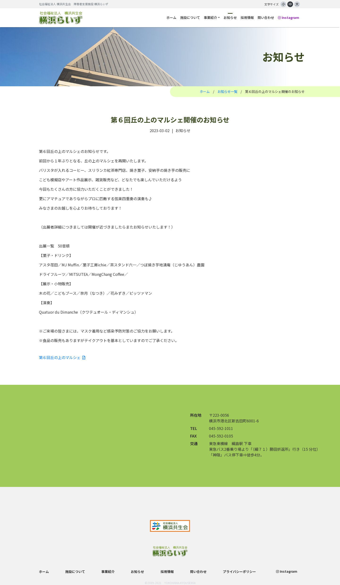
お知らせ (230, 17)
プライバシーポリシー (239, 571)
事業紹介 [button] (210, 17)
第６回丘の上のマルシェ (62, 357)
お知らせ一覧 (227, 91)
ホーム (171, 17)
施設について (190, 17)
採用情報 (247, 17)
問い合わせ (266, 17)
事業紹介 (108, 571)
